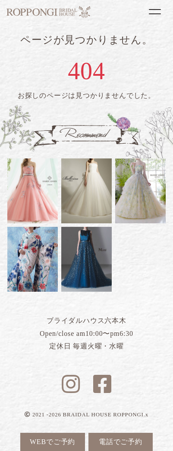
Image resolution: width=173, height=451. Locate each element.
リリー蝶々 (32, 259)
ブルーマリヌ (86, 259)
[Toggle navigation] (155, 11)
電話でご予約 (120, 441)
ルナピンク (32, 190)
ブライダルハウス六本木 (48, 12)
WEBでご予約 (52, 441)
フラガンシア (140, 190)
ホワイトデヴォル (86, 190)
